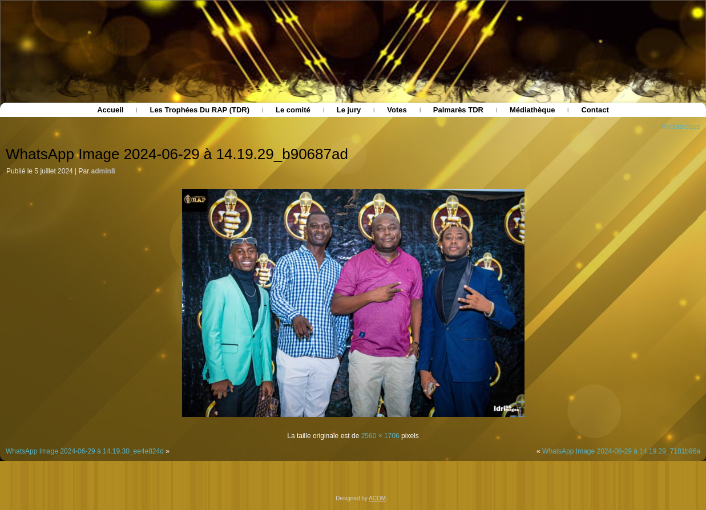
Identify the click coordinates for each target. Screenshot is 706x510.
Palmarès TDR (458, 110)
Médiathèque (532, 110)
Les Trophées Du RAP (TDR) (199, 110)
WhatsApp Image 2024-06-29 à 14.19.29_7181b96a (621, 451)
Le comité (293, 110)
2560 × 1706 (380, 436)
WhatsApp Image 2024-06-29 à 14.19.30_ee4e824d (85, 451)
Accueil (110, 110)
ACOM (377, 498)
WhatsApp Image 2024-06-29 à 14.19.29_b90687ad (177, 154)
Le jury (349, 110)
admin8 (103, 171)
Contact (594, 110)
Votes (396, 110)
